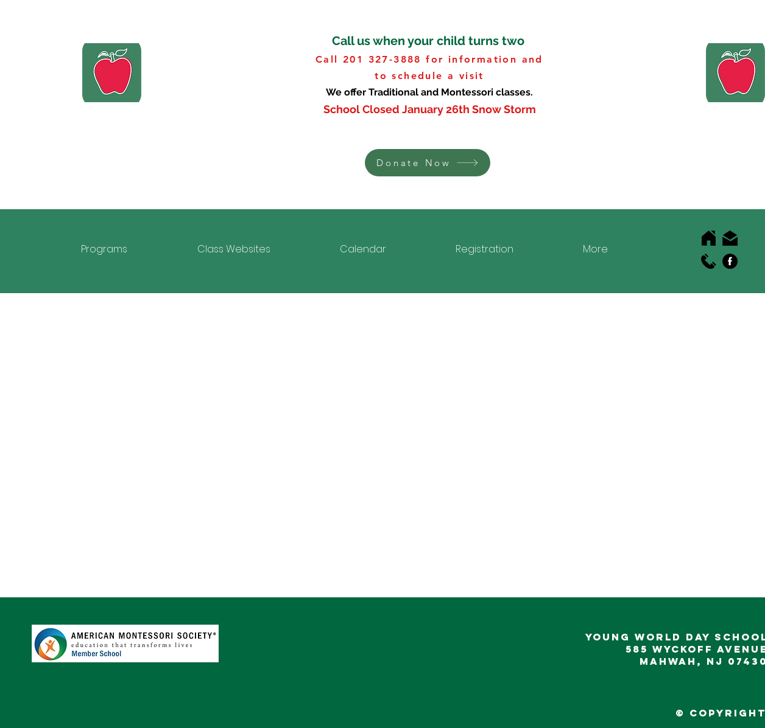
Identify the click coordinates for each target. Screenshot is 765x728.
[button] (427, 162)
